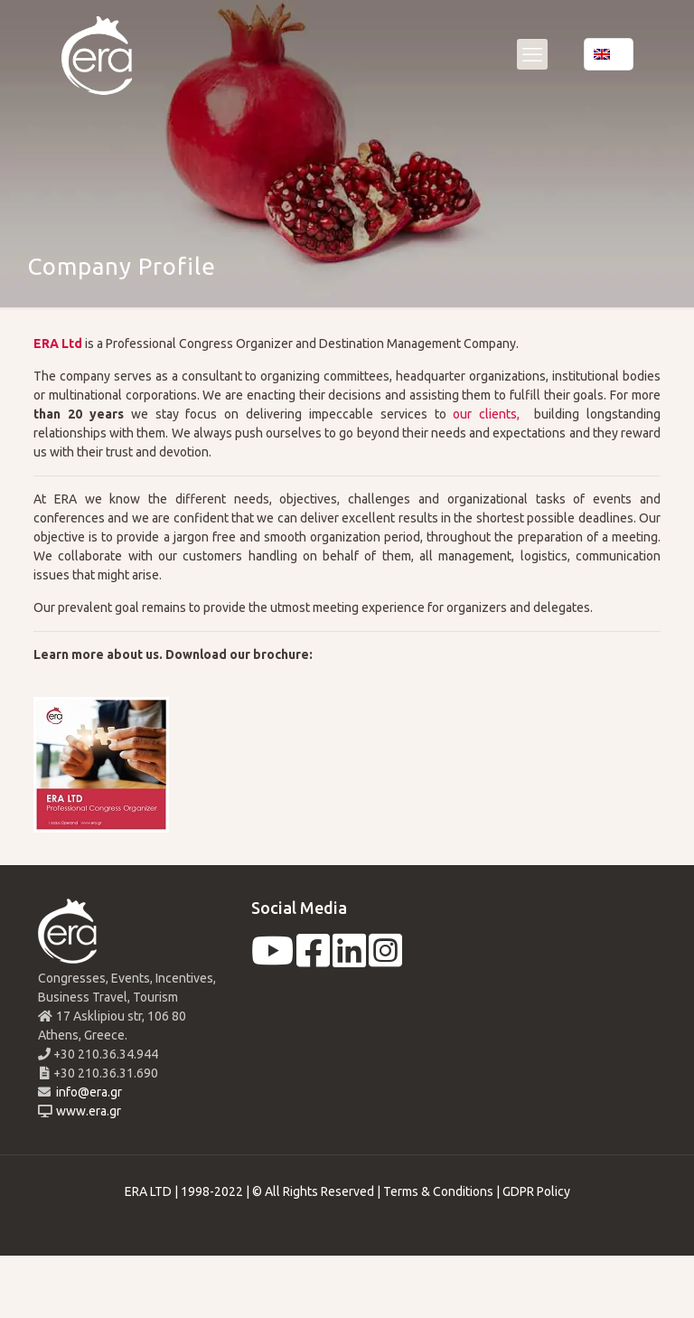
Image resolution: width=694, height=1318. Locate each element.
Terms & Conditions (438, 1191)
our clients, (483, 414)
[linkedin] (349, 960)
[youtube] (272, 960)
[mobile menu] (532, 54)
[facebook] (313, 960)
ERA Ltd (57, 343)
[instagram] (385, 960)
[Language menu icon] (608, 54)
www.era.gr (86, 1111)
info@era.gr (87, 1092)
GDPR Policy (536, 1191)
